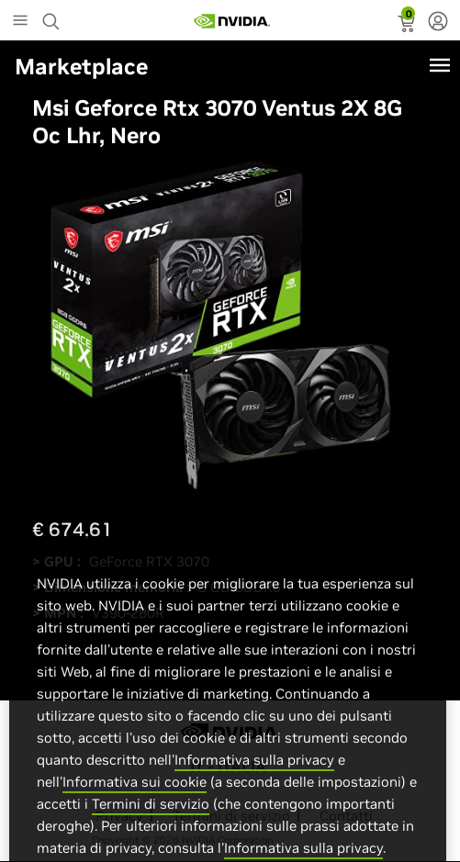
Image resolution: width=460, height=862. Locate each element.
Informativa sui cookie (134, 799)
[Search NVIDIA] (53, 16)
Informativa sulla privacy (254, 777)
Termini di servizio (150, 821)
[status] (408, 26)
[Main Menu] (20, 22)
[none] (438, 23)
